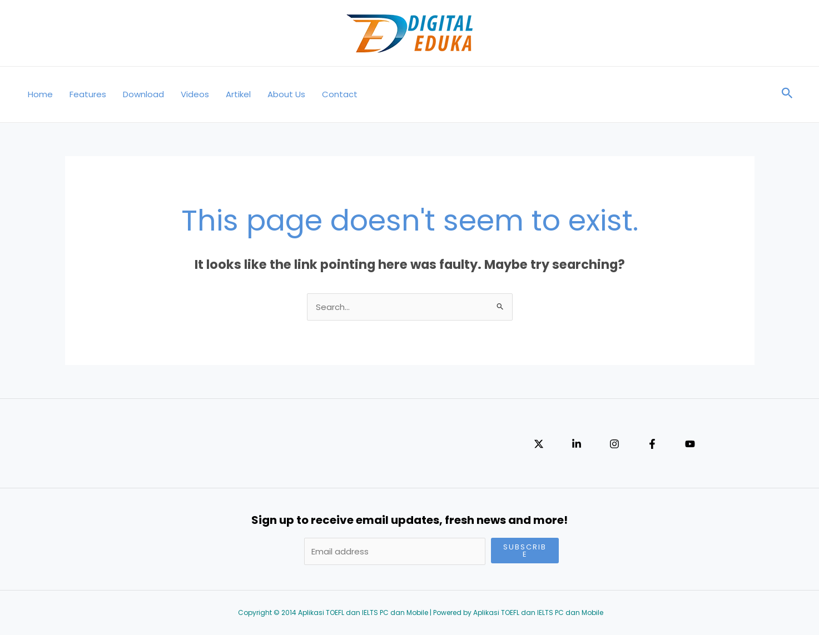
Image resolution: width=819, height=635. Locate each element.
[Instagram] (614, 444)
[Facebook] (652, 444)
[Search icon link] (787, 94)
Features (88, 94)
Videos (195, 94)
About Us (286, 94)
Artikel (238, 94)
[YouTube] (690, 444)
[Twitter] (539, 444)
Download (143, 94)
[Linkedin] (577, 444)
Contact (340, 94)
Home (40, 94)
